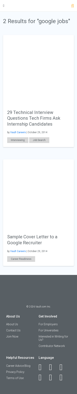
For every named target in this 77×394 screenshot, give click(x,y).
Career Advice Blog (18, 365)
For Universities (49, 330)
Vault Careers (18, 132)
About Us (12, 324)
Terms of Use (15, 378)
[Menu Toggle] (3, 6)
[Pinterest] (53, 377)
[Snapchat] (63, 377)
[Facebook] (42, 367)
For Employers (48, 324)
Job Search (39, 140)
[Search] (72, 6)
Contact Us (13, 330)
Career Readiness (21, 259)
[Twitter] (63, 367)
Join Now (12, 336)
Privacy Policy (15, 372)
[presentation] (38, 70)
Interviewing (18, 140)
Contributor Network (52, 346)
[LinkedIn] (53, 367)
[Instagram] (42, 377)
